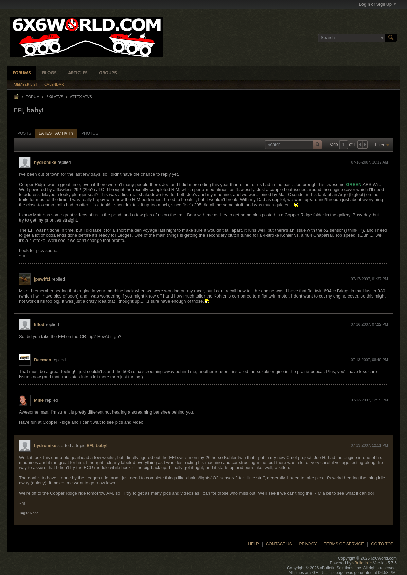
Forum (32, 97)
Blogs (49, 73)
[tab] (24, 133)
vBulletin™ (362, 563)
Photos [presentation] (89, 133)
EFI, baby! (97, 445)
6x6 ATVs (54, 97)
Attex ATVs (81, 97)
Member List (25, 84)
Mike (39, 400)
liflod (39, 324)
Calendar (54, 84)
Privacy (308, 544)
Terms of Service (344, 544)
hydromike (45, 162)
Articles (77, 73)
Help (253, 544)
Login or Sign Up (377, 4)
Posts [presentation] (24, 133)
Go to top (382, 544)
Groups (108, 73)
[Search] (351, 38)
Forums (22, 73)
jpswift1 (42, 279)
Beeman (42, 359)
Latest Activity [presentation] (56, 133)
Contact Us (279, 544)
